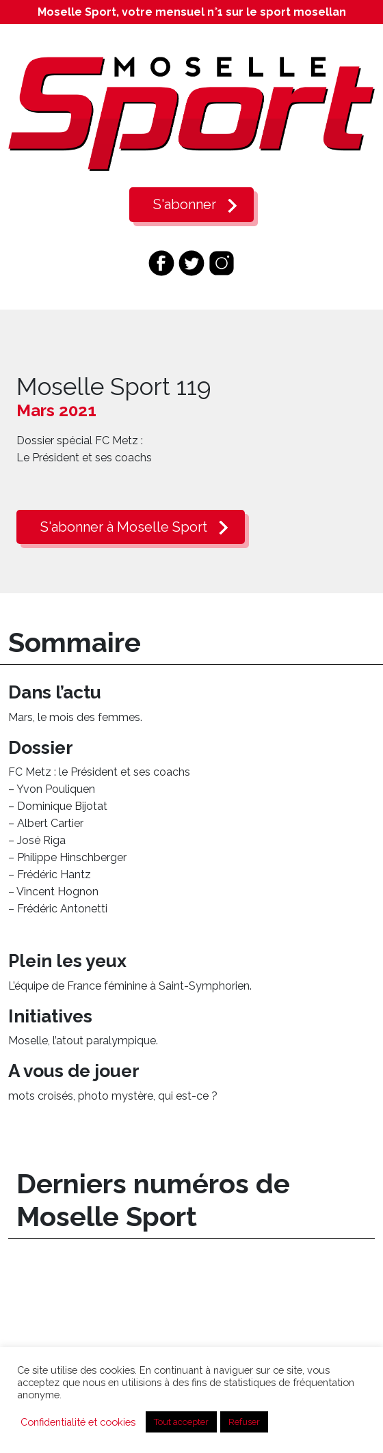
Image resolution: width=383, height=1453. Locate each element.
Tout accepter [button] (181, 1422)
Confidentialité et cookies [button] (78, 1422)
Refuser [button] (244, 1422)
